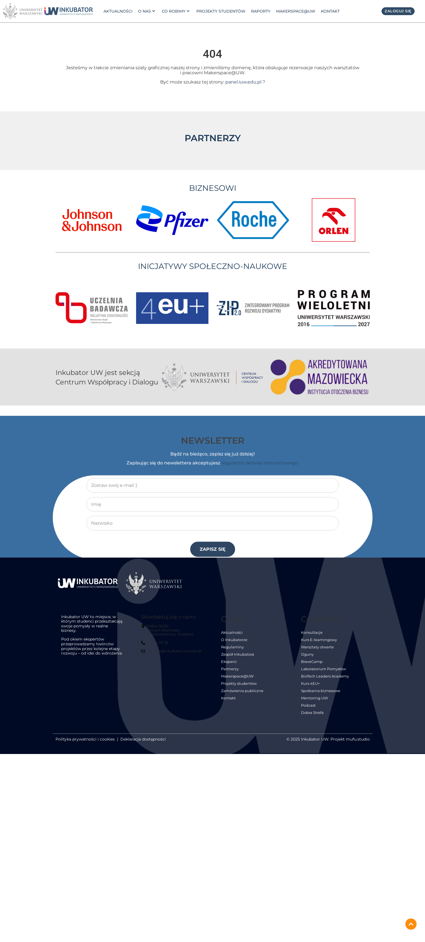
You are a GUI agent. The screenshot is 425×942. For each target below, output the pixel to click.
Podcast (308, 705)
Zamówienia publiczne (242, 691)
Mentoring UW (314, 698)
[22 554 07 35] (155, 645)
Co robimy (175, 11)
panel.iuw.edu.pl (243, 82)
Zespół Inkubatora (237, 654)
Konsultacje (312, 632)
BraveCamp (312, 662)
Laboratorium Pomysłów (323, 669)
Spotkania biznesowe (320, 691)
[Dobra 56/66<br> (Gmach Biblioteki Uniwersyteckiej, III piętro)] (172, 632)
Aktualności (118, 11)
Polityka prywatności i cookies (85, 739)
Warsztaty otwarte (317, 647)
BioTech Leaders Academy (325, 676)
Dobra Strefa (312, 713)
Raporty (260, 11)
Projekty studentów (220, 11)
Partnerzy (230, 669)
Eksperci (229, 662)
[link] (68, 11)
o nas (146, 11)
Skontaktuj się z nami (168, 617)
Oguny (307, 654)
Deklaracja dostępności (143, 739)
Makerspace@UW (295, 11)
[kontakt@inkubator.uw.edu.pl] (172, 653)
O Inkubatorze (234, 640)
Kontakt (329, 11)
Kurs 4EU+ (310, 683)
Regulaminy (232, 647)
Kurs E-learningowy (319, 640)
